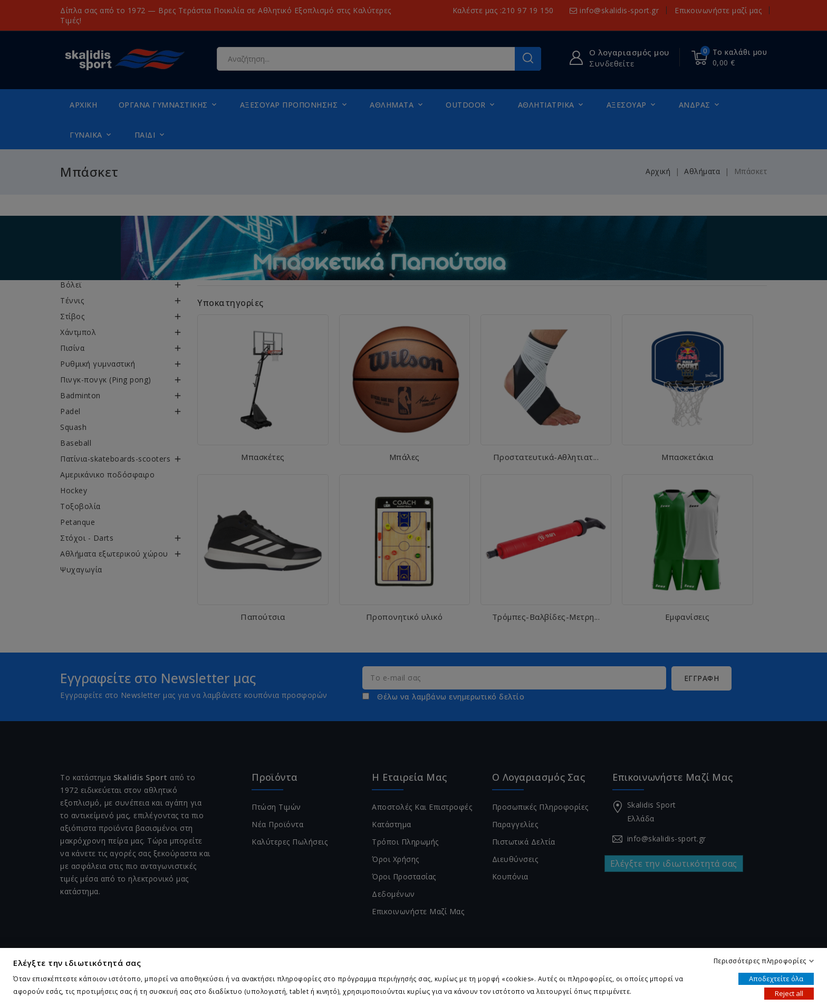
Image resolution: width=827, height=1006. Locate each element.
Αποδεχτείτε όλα (776, 978)
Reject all (789, 993)
